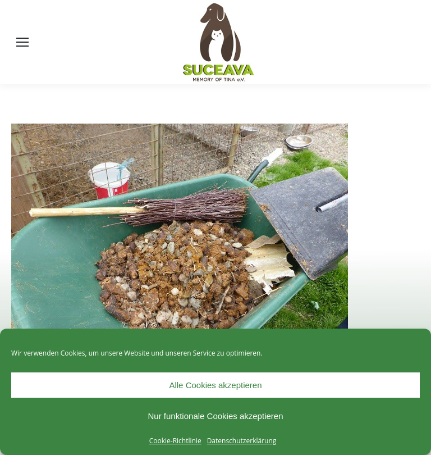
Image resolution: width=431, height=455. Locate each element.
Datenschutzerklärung (242, 440)
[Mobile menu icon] (22, 42)
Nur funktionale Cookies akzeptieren (215, 416)
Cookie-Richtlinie (175, 440)
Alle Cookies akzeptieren (215, 385)
